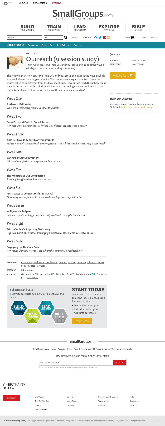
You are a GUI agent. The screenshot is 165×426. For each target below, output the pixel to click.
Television (40, 265)
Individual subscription (86, 309)
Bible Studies (15, 45)
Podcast (87, 37)
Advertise (102, 405)
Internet (63, 262)
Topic (44, 45)
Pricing (154, 37)
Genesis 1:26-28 (63, 274)
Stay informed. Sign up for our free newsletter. (82, 356)
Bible (138, 27)
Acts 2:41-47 (32, 277)
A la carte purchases (85, 313)
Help (132, 397)
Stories (38, 405)
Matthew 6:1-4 (27, 274)
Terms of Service (88, 367)
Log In (144, 37)
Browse (75, 37)
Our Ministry (40, 397)
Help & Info (120, 349)
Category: (11, 270)
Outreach (81, 262)
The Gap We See (42, 401)
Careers (70, 397)
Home (53, 349)
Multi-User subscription (87, 305)
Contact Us (109, 349)
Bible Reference (64, 45)
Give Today (11, 398)
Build (27, 27)
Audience (78, 45)
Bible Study (31, 53)
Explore (109, 27)
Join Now (82, 321)
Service (100, 262)
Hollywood (52, 262)
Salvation (91, 262)
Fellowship (39, 262)
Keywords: (12, 262)
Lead (80, 27)
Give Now (56, 3)
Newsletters (40, 3)
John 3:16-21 (45, 274)
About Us (23, 3)
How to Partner (41, 409)
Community (27, 262)
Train (54, 27)
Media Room (72, 401)
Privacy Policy (73, 349)
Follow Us (71, 405)
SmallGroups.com (41, 349)
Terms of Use (86, 349)
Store (127, 37)
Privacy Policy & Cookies (108, 397)
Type (52, 45)
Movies (71, 262)
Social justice (27, 265)
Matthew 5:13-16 (83, 274)
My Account (98, 349)
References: (12, 274)
